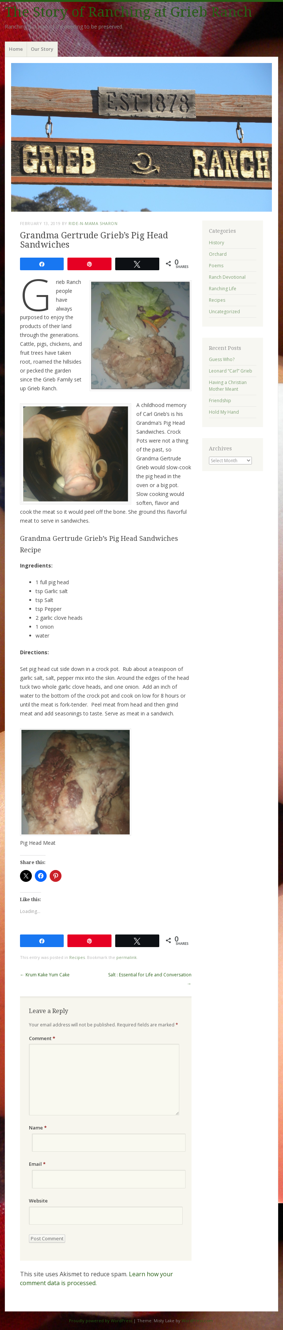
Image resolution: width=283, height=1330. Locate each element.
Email (37, 1164)
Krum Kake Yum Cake (45, 975)
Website (38, 1200)
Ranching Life (222, 288)
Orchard (218, 254)
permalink (126, 957)
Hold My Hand (224, 412)
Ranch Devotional (227, 277)
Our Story (42, 49)
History (216, 242)
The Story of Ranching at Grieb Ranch (128, 12)
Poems (216, 265)
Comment (42, 1038)
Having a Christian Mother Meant (228, 385)
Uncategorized (224, 311)
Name (38, 1127)
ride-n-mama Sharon (93, 223)
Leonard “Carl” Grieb (230, 371)
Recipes (77, 957)
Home (16, 49)
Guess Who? (221, 359)
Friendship (220, 400)
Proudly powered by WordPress (100, 1320)
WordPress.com (197, 1320)
